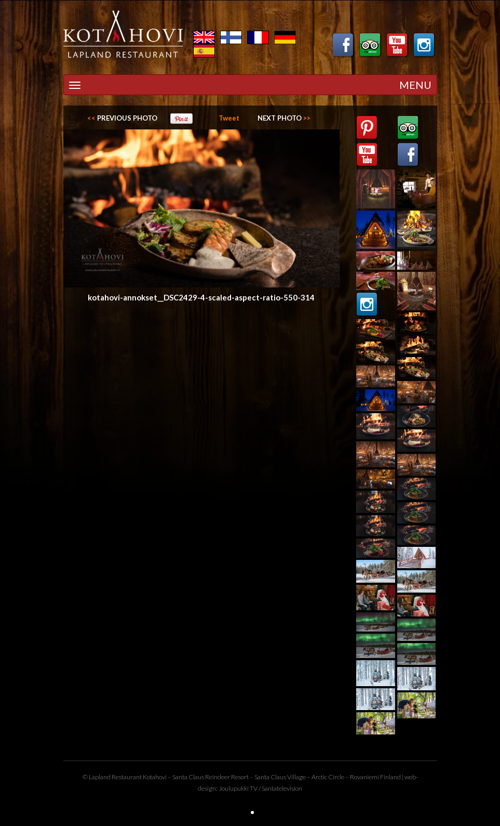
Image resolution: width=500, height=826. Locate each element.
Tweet (229, 118)
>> (284, 118)
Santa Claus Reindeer (201, 777)
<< (122, 118)
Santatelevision (282, 788)
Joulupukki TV (238, 788)
